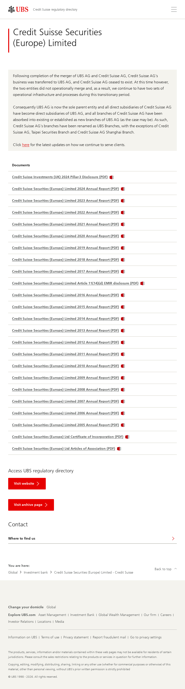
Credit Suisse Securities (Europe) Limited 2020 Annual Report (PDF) (68, 236)
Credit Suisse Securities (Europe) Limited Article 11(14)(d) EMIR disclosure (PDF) (78, 283)
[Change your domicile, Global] (51, 607)
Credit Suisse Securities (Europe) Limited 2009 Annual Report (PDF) (68, 378)
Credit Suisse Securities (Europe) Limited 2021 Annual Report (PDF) (68, 224)
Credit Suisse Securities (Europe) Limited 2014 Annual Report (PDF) (68, 319)
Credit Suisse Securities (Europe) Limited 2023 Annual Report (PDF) (68, 201)
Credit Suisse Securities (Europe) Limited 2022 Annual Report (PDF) (68, 212)
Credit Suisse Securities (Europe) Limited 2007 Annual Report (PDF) (68, 401)
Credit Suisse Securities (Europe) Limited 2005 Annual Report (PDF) (68, 425)
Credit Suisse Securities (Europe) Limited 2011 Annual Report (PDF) (68, 354)
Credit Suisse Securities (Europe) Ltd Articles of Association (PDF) (66, 449)
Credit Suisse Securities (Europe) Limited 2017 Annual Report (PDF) (68, 271)
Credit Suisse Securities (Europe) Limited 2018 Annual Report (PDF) (68, 260)
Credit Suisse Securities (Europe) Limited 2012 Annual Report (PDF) (68, 342)
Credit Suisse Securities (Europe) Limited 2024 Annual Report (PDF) (68, 189)
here (25, 144)
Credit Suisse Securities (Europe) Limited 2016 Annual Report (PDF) (68, 295)
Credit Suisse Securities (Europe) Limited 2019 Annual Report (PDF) (68, 248)
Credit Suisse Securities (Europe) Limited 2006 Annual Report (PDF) (68, 413)
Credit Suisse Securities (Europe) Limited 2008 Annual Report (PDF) (68, 390)
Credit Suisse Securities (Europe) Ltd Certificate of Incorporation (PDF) (70, 437)
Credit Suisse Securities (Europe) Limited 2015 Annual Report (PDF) (68, 307)
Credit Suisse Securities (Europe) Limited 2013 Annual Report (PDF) (68, 330)
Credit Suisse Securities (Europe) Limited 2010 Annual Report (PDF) (68, 366)
